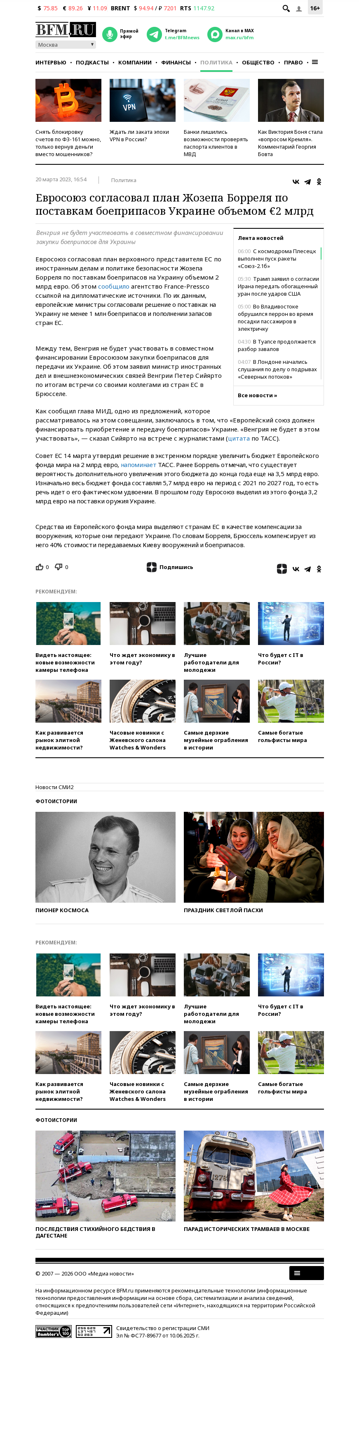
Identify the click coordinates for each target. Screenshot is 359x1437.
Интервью (50, 62)
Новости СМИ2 (54, 787)
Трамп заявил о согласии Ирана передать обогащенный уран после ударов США (278, 286)
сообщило (114, 286)
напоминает (139, 464)
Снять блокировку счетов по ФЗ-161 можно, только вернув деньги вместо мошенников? (68, 143)
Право (293, 62)
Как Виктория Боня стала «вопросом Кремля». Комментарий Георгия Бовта (290, 143)
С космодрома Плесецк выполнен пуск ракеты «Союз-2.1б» (277, 258)
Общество (258, 62)
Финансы (176, 62)
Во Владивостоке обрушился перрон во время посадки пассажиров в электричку (275, 317)
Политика (216, 62)
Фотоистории (56, 801)
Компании (135, 62)
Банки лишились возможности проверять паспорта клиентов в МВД (216, 143)
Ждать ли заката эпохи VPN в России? (139, 135)
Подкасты (92, 62)
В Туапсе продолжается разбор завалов (277, 345)
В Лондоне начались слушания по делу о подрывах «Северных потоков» (277, 369)
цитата (239, 438)
